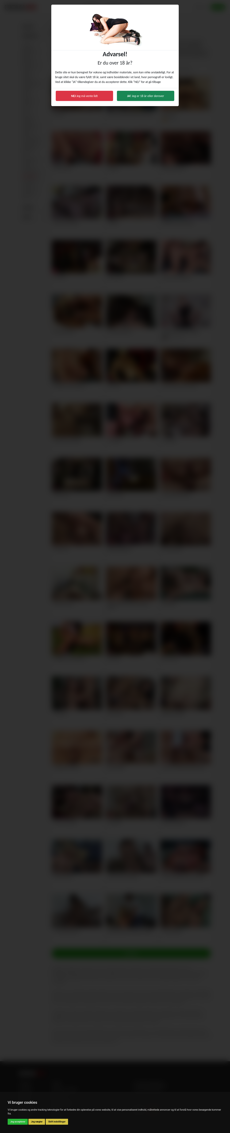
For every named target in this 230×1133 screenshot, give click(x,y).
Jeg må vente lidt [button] (84, 96)
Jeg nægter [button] (36, 1121)
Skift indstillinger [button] (56, 1121)
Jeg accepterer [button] (17, 1121)
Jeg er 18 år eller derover (145, 96)
